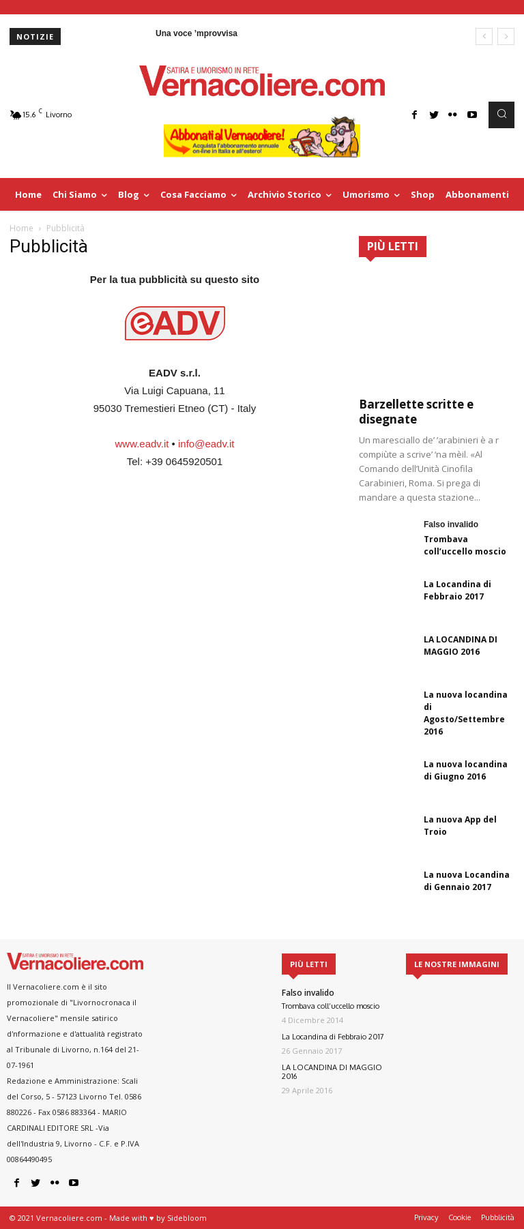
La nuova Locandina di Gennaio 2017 (467, 881)
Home (21, 228)
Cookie (459, 1217)
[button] (501, 115)
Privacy (426, 1217)
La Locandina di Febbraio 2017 (457, 590)
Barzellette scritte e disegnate (416, 411)
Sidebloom (187, 1218)
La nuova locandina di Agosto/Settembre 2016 (466, 713)
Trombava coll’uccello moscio (465, 545)
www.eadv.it (142, 443)
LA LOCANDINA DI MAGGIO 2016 (460, 645)
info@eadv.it (206, 443)
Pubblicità (497, 1217)
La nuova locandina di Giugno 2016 (466, 770)
